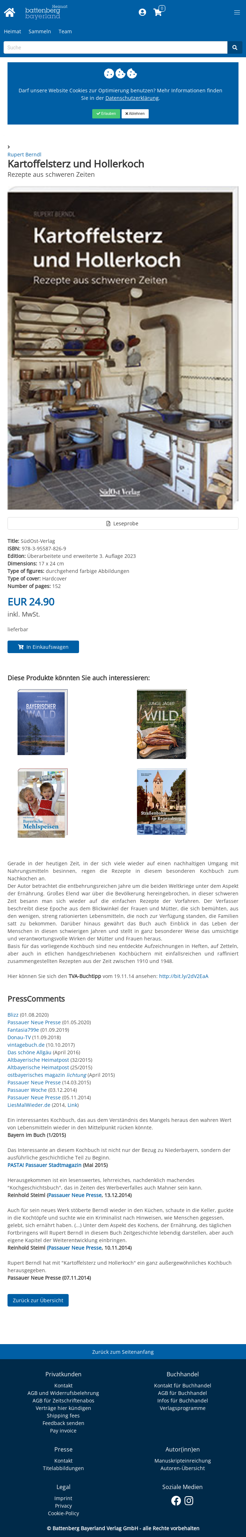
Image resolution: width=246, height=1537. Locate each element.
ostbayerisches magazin (48, 1074)
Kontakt (63, 1385)
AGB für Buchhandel (182, 1393)
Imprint (63, 1498)
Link (72, 1104)
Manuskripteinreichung (182, 1460)
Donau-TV (19, 1037)
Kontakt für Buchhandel (182, 1385)
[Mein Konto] (142, 12)
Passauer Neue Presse (34, 1022)
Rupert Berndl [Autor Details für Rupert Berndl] (24, 154)
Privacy (63, 1505)
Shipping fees (63, 1415)
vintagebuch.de (26, 1044)
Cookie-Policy (63, 1513)
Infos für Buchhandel (182, 1400)
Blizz (13, 1014)
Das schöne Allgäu (29, 1052)
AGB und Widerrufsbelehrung (63, 1393)
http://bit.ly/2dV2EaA (183, 976)
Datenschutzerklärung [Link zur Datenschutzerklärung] (132, 97)
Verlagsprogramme (183, 1408)
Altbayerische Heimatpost (38, 1059)
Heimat (12, 31)
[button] (237, 12)
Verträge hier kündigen (63, 1408)
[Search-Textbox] (116, 47)
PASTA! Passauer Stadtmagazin (45, 1165)
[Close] (106, 113)
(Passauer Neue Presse (74, 1247)
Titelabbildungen (63, 1468)
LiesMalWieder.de (29, 1104)
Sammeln (40, 31)
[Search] (234, 47)
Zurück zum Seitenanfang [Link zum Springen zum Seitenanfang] (123, 1351)
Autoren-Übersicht (183, 1468)
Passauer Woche (27, 1089)
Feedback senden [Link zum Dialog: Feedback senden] (63, 1423)
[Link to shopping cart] (158, 12)
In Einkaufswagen (43, 646)
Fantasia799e (23, 1029)
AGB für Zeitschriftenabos (63, 1400)
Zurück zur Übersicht (38, 1300)
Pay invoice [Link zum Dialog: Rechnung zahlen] (63, 1430)
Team (65, 31)
